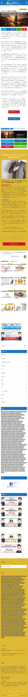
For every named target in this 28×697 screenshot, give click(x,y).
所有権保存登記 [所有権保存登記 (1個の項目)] (19, 431)
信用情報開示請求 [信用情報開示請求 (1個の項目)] (10, 418)
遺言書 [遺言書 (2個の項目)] (9, 467)
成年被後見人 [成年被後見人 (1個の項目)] (22, 429)
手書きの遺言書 (17, 128)
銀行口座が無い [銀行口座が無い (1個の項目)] (15, 469)
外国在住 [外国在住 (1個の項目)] (17, 426)
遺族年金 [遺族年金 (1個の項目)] (15, 462)
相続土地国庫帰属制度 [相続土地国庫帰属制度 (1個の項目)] (19, 447)
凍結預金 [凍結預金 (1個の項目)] (3, 423)
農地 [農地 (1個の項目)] (11, 462)
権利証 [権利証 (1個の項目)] (18, 436)
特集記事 (23, 128)
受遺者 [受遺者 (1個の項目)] (14, 423)
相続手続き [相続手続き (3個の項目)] (9, 449)
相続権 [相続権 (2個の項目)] (3, 451)
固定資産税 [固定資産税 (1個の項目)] (3, 426)
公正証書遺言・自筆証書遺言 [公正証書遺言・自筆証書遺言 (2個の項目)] (13, 419)
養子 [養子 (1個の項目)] (2, 472)
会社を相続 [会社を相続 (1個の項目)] (3, 416)
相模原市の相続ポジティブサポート (13, 695)
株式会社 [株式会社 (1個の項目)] (13, 436)
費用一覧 (4, 691)
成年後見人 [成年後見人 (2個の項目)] (9, 429)
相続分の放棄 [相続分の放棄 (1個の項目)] (4, 447)
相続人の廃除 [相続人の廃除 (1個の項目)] (14, 446)
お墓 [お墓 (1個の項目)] (7, 411)
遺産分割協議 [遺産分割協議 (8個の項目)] (4, 464)
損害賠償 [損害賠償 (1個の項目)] (18, 597)
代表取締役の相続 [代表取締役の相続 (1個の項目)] (10, 414)
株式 (2, 387)
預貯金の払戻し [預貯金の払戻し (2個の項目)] (21, 470)
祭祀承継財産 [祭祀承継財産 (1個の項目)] (4, 456)
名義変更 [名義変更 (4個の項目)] (19, 423)
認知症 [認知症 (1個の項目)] (18, 625)
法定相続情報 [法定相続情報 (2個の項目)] (22, 439)
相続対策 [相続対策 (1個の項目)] (3, 449)
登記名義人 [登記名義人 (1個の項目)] (3, 446)
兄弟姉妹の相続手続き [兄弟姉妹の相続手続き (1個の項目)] (19, 418)
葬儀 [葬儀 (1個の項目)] (13, 459)
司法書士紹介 (17, 691)
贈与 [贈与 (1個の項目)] (2, 462)
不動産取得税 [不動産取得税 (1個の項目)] (12, 413)
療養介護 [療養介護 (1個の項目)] (20, 444)
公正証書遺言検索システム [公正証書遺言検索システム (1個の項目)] (6, 421)
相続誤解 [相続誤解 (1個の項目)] (14, 452)
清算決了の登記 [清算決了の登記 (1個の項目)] (14, 441)
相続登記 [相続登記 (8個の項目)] (12, 451)
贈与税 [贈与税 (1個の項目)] (6, 462)
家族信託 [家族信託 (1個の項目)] (9, 428)
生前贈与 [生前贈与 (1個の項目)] (15, 444)
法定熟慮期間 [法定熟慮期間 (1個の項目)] (4, 439)
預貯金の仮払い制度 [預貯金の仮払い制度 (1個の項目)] (13, 470)
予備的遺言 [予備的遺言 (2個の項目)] (3, 414)
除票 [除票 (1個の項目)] (2, 470)
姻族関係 (3, 373)
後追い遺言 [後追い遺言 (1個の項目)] (21, 428)
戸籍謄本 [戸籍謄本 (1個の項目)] (13, 431)
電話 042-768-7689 (14, 243)
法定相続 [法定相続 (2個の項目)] (10, 439)
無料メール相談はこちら (14, 118)
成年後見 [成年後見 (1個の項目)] (3, 429)
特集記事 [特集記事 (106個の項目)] (9, 444)
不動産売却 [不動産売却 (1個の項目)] (18, 413)
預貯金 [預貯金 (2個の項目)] (6, 470)
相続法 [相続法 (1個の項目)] (7, 451)
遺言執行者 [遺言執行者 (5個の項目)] (3, 467)
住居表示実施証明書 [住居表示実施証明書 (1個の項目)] (17, 416)
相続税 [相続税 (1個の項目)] (3, 452)
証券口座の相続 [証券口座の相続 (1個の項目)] (12, 625)
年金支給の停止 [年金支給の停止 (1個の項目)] (15, 428)
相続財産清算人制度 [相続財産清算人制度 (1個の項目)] (5, 454)
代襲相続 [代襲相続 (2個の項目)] (17, 414)
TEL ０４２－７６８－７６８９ (8, 652)
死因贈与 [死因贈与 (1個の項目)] (9, 602)
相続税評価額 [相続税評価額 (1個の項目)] (8, 452)
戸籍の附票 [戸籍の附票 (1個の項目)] (7, 431)
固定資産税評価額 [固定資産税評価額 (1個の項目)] (10, 426)
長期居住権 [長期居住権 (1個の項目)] (21, 469)
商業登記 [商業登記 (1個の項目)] (10, 424)
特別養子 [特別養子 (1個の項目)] (19, 442)
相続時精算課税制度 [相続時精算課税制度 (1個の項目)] (22, 449)
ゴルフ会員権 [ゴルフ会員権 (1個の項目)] (13, 411)
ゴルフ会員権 (4, 391)
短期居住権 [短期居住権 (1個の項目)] (22, 454)
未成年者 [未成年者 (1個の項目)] (22, 434)
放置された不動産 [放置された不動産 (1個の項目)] (4, 434)
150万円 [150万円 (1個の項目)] (3, 411)
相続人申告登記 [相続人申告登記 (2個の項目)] (21, 446)
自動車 (2, 394)
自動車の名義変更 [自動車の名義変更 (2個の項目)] (14, 457)
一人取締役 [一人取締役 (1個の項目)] (19, 411)
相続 (2, 398)
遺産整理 (3, 354)
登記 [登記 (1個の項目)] (25, 444)
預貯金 (2, 383)
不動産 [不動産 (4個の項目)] (24, 411)
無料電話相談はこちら (14, 111)
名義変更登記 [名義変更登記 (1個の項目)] (4, 424)
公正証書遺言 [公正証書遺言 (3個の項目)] (4, 419)
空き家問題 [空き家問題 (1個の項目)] (14, 456)
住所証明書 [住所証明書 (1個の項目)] (3, 418)
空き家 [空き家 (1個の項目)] (9, 456)
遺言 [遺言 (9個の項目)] (21, 630)
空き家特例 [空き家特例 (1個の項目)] (20, 456)
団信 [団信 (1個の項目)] (22, 424)
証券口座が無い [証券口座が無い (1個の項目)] (4, 625)
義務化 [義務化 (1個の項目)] (8, 457)
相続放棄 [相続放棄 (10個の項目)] (14, 449)
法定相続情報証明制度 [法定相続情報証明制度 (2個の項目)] (5, 441)
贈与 (2, 380)
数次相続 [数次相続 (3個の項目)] (12, 434)
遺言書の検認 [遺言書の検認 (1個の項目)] (14, 467)
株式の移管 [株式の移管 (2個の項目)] (7, 436)
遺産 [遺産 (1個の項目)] (19, 462)
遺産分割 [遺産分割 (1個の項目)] (24, 462)
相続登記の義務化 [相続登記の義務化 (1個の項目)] (18, 451)
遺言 (12, 128)
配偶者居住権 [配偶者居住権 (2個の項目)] (8, 469)
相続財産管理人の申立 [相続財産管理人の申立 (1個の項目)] (14, 454)
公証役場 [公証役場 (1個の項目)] (14, 421)
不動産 (2, 376)
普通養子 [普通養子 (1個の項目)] (17, 434)
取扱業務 (3, 402)
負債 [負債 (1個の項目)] (22, 625)
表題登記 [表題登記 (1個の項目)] (17, 459)
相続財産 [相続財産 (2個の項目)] (20, 452)
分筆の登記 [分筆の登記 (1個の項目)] (9, 423)
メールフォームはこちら (14, 237)
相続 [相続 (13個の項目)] (8, 446)
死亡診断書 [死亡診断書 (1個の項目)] (3, 602)
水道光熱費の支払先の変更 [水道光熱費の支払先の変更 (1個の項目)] (18, 602)
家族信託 (3, 365)
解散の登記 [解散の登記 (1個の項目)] (23, 459)
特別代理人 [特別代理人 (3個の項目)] (7, 442)
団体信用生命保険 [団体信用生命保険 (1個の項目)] (16, 424)
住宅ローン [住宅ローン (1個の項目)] (9, 416)
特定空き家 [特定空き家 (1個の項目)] (3, 444)
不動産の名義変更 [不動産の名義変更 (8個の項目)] (4, 413)
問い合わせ (23, 691)
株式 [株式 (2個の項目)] (2, 436)
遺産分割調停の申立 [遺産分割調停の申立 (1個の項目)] (5, 630)
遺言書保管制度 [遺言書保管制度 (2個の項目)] (21, 467)
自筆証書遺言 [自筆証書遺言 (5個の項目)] (22, 457)
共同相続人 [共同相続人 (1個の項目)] (20, 421)
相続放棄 (3, 358)
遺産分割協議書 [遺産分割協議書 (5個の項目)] (11, 464)
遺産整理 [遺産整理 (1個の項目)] (12, 630)
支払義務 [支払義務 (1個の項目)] (23, 597)
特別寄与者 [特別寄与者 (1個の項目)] (13, 442)
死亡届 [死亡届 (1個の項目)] (22, 436)
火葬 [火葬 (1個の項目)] (2, 442)
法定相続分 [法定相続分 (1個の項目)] (15, 439)
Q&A (13, 691)
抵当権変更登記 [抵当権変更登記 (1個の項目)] (12, 597)
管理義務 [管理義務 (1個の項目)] (3, 457)
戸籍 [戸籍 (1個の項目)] (2, 431)
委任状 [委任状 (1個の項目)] (22, 426)
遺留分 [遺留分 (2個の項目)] (17, 630)
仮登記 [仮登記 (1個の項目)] (22, 414)
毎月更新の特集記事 (5, 128)
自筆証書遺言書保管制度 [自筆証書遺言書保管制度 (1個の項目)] (6, 459)
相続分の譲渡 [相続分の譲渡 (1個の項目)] (11, 447)
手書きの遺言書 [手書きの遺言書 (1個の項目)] (4, 597)
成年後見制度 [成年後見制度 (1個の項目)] (15, 429)
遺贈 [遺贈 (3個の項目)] (2, 469)
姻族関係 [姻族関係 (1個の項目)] (3, 428)
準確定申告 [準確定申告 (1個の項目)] (20, 441)
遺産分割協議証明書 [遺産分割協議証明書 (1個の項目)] (19, 464)
